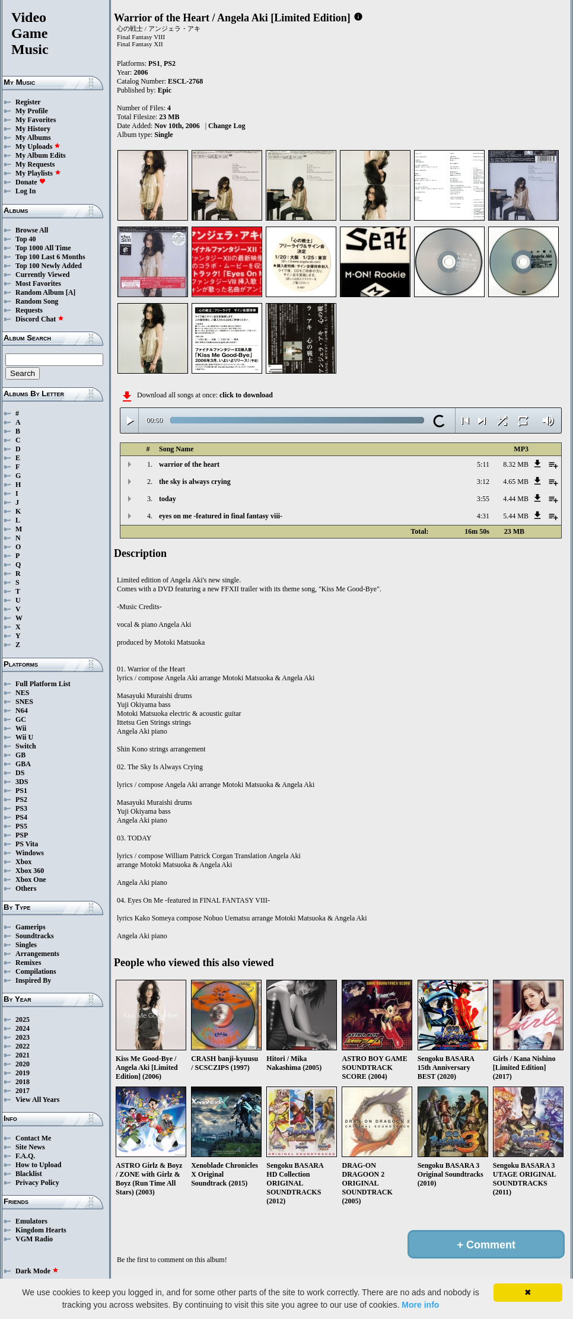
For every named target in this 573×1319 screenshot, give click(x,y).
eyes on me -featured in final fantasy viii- (220, 516)
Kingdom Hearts (40, 1230)
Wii (20, 728)
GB (20, 755)
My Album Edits (40, 155)
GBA (23, 764)
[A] (71, 292)
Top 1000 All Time (43, 248)
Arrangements (37, 954)
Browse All (31, 230)
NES (22, 693)
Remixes (28, 962)
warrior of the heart (189, 464)
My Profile (31, 111)
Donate (30, 182)
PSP (21, 835)
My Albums (33, 137)
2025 (22, 1019)
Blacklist (28, 1174)
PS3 (21, 808)
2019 (22, 1073)
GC (20, 719)
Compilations (35, 971)
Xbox (23, 862)
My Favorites (35, 120)
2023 (22, 1037)
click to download (246, 395)
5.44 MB (516, 516)
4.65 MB (516, 481)
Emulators (31, 1221)
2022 (22, 1046)
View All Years (37, 1099)
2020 (22, 1064)
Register (28, 102)
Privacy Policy (37, 1182)
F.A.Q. (25, 1156)
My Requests (35, 164)
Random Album (39, 292)
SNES (24, 701)
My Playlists (38, 173)
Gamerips (30, 927)
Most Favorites (38, 283)
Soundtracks (34, 936)
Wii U (24, 737)
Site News (30, 1147)
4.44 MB (516, 499)
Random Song (36, 301)
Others (25, 888)
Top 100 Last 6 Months (50, 257)
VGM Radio (34, 1239)
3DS (21, 782)
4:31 (483, 516)
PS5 (21, 826)
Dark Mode (37, 1271)
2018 (22, 1082)
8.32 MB (516, 464)
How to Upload (38, 1165)
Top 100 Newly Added (48, 266)
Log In (25, 191)
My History (32, 129)
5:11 (483, 464)
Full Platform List (43, 684)
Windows (29, 853)
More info (420, 1305)
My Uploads (38, 146)
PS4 (21, 817)
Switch (25, 746)
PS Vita (26, 844)
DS (19, 773)
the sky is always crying (195, 481)
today (167, 499)
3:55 (483, 499)
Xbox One (30, 879)
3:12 (483, 481)
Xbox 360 (29, 870)
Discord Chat (39, 319)
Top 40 (25, 239)
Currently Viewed (42, 274)
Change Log (226, 126)
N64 (21, 710)
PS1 (21, 790)
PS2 (21, 799)
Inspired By (33, 980)
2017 (22, 1091)
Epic (164, 90)
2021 (22, 1055)
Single (163, 134)
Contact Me (33, 1138)
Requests (29, 310)
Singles (26, 945)
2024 (22, 1028)
